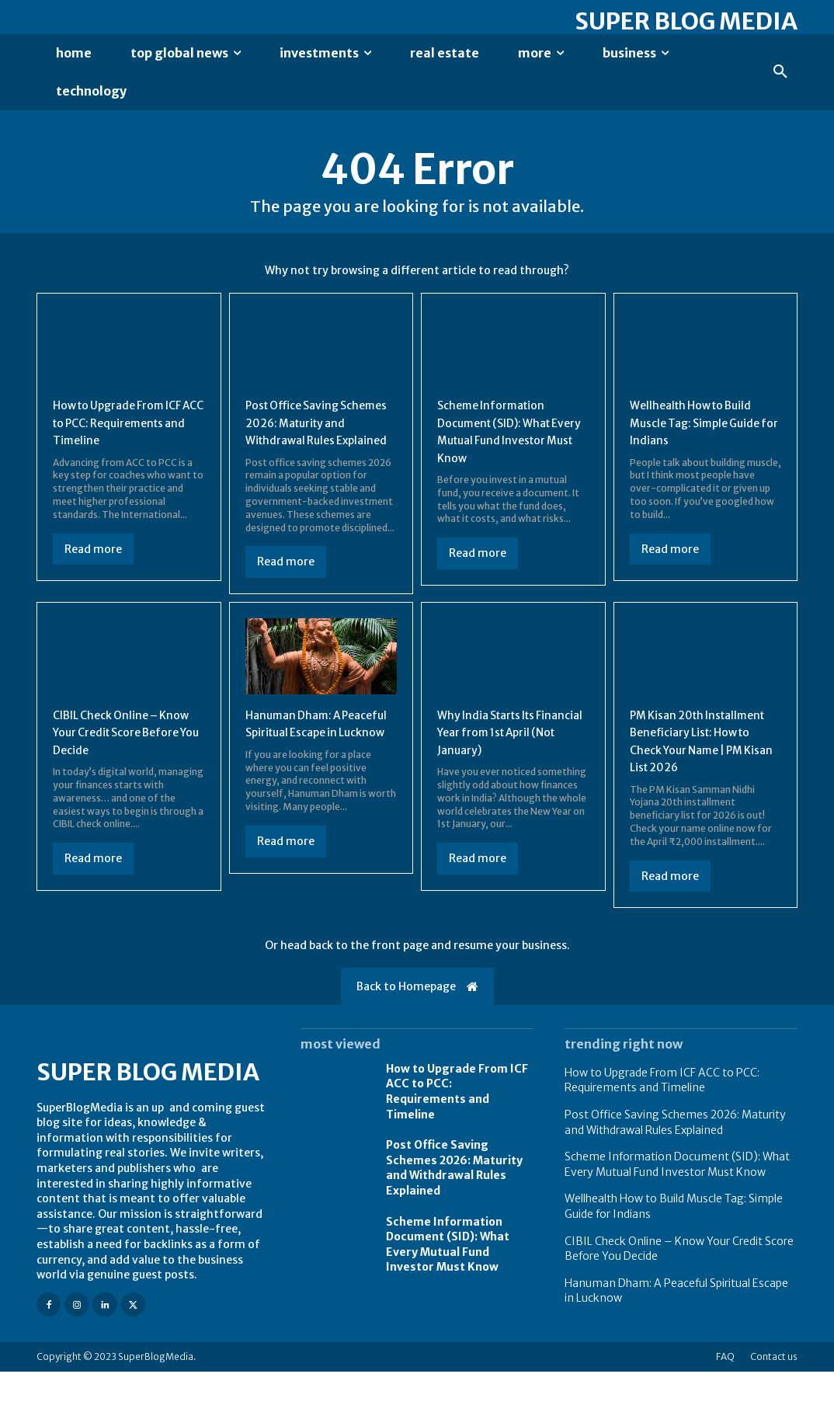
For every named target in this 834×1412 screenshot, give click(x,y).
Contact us (774, 1397)
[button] (780, 72)
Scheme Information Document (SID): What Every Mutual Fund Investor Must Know (447, 1285)
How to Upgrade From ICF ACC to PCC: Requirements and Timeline (457, 1132)
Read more (93, 572)
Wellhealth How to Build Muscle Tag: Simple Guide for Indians (703, 428)
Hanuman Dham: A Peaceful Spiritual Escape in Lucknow (318, 755)
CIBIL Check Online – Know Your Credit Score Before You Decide (121, 755)
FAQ (725, 1397)
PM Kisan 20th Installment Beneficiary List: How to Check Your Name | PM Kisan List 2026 (698, 773)
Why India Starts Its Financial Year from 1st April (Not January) (502, 755)
